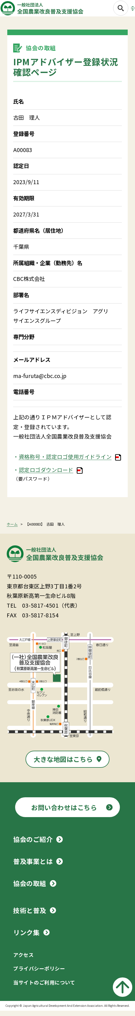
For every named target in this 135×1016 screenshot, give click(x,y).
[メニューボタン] (124, 10)
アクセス (23, 960)
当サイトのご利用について (44, 987)
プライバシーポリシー (39, 973)
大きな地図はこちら (63, 764)
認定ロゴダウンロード (46, 475)
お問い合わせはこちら (64, 812)
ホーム (12, 529)
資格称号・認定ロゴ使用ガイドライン (65, 462)
